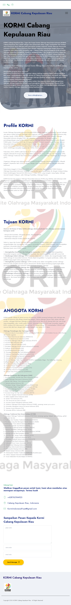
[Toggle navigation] (66, 13)
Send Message (13, 562)
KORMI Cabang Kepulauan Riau (31, 13)
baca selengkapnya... (36, 95)
